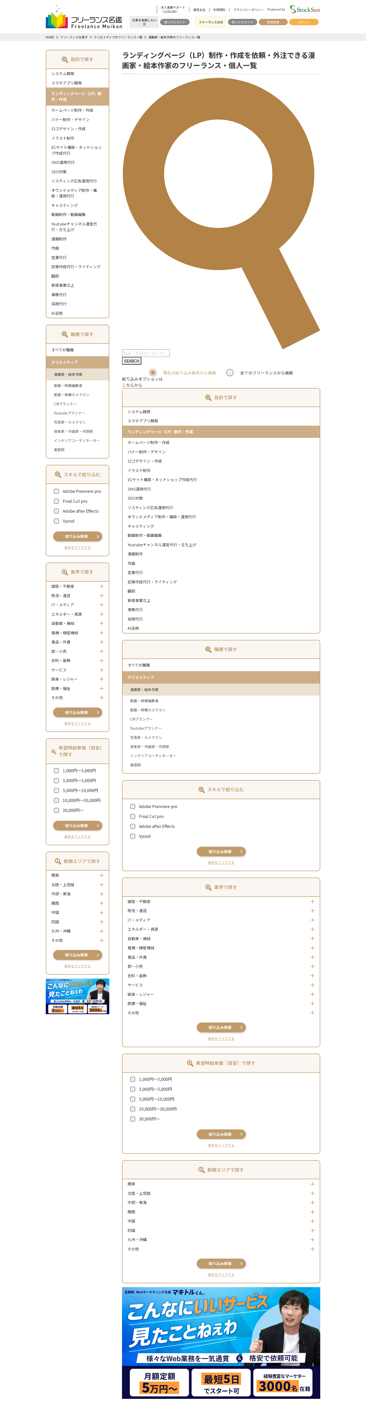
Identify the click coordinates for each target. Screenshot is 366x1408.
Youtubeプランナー (69, 412)
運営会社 (199, 10)
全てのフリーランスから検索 (266, 373)
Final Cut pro (75, 501)
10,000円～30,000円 (81, 800)
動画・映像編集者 (68, 385)
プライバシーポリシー (248, 10)
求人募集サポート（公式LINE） (173, 9)
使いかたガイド (175, 22)
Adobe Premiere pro (82, 491)
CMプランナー (65, 403)
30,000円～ (73, 810)
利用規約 (219, 10)
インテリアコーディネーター (77, 440)
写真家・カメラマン (70, 422)
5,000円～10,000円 (80, 790)
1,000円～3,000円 (79, 770)
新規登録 (273, 22)
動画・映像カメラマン (71, 394)
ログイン (304, 22)
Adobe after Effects (81, 511)
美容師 (59, 449)
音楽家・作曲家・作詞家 (73, 431)
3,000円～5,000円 (79, 780)
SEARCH (131, 361)
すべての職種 (62, 349)
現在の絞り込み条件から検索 (189, 373)
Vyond (68, 521)
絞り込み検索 (76, 536)
